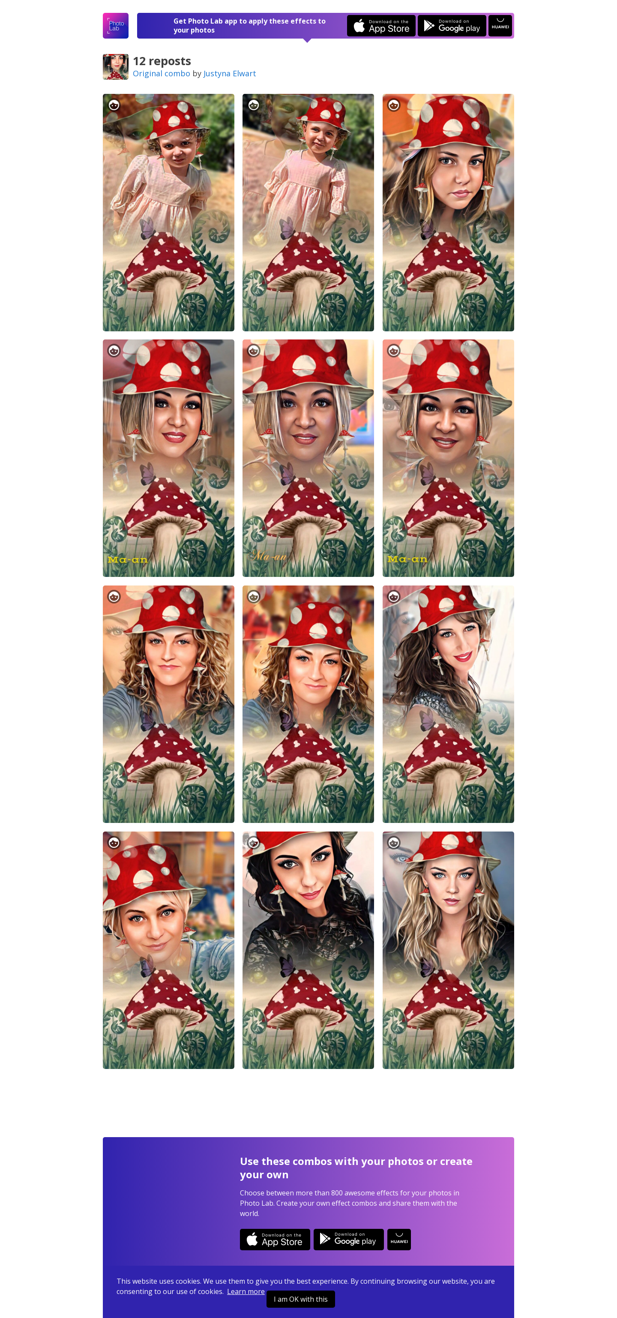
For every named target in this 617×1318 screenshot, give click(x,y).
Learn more (246, 1291)
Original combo (161, 73)
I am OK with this (301, 1299)
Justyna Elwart (230, 73)
